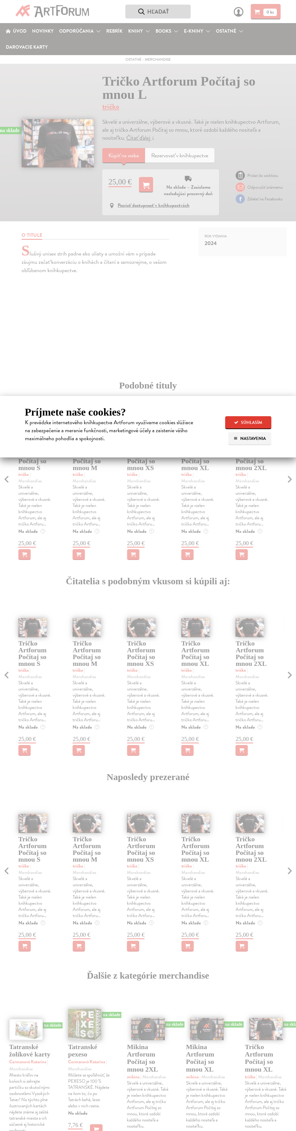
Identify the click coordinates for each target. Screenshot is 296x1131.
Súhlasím (248, 422)
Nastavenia (249, 438)
